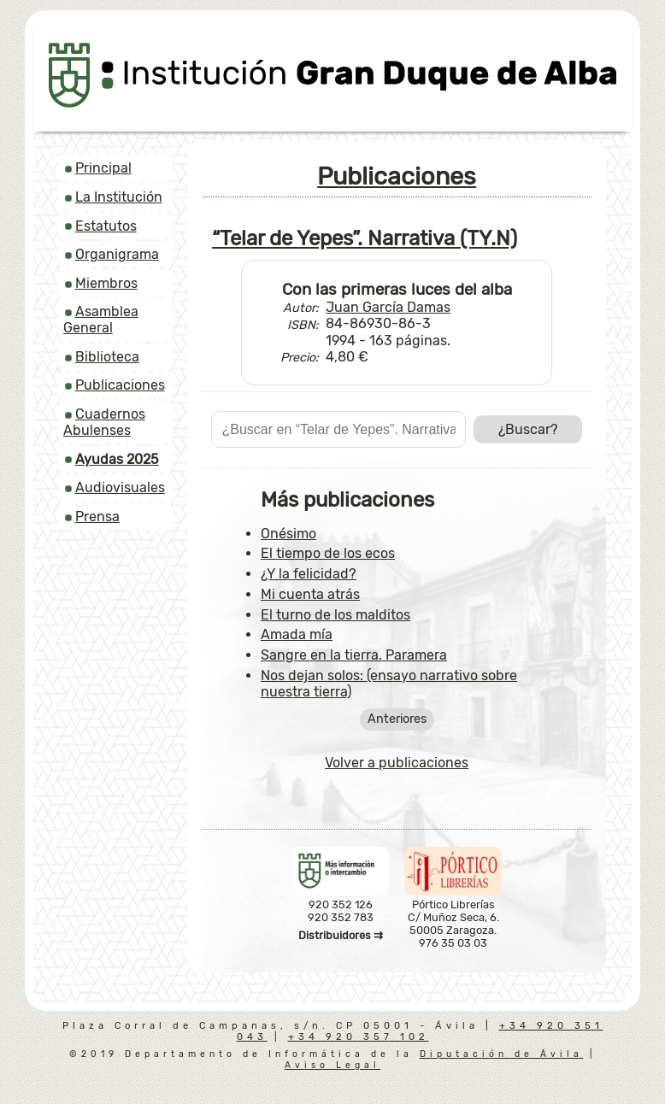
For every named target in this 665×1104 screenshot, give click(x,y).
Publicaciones (120, 385)
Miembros (106, 283)
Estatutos (106, 226)
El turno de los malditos (335, 615)
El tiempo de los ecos (328, 553)
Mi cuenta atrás (310, 594)
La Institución (118, 197)
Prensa (97, 516)
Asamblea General (100, 319)
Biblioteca (107, 357)
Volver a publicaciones (396, 763)
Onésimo (288, 534)
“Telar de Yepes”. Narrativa (364, 238)
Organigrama (117, 254)
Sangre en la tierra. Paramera (354, 655)
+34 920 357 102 (358, 1036)
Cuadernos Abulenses (104, 422)
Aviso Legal (332, 1065)
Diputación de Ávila (501, 1054)
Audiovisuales (120, 487)
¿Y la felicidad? (308, 574)
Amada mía (296, 634)
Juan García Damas (388, 307)
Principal (103, 168)
